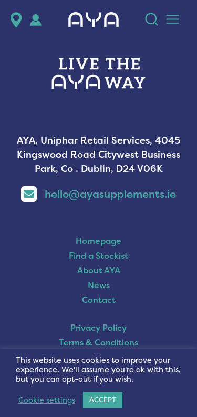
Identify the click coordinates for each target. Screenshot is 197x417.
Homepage (98, 241)
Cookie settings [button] (46, 400)
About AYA (98, 270)
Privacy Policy (98, 327)
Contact (99, 300)
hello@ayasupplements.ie (98, 194)
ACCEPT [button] (102, 399)
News (99, 285)
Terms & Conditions (98, 342)
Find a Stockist (98, 255)
